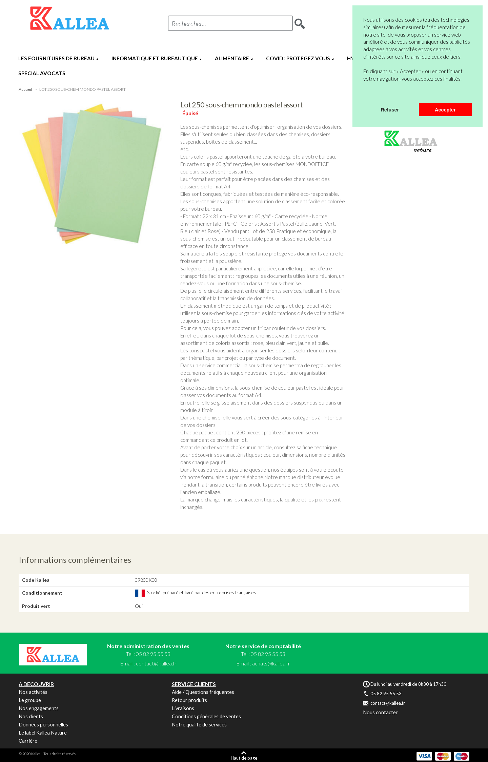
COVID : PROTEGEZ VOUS (298, 58)
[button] (364, 94)
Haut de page (244, 757)
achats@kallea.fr (271, 663)
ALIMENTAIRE (232, 58)
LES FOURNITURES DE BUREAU (56, 58)
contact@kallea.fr (156, 663)
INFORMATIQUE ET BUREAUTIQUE (154, 58)
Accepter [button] (445, 109)
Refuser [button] (390, 109)
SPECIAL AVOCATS (41, 73)
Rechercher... (188, 23)
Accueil (25, 89)
